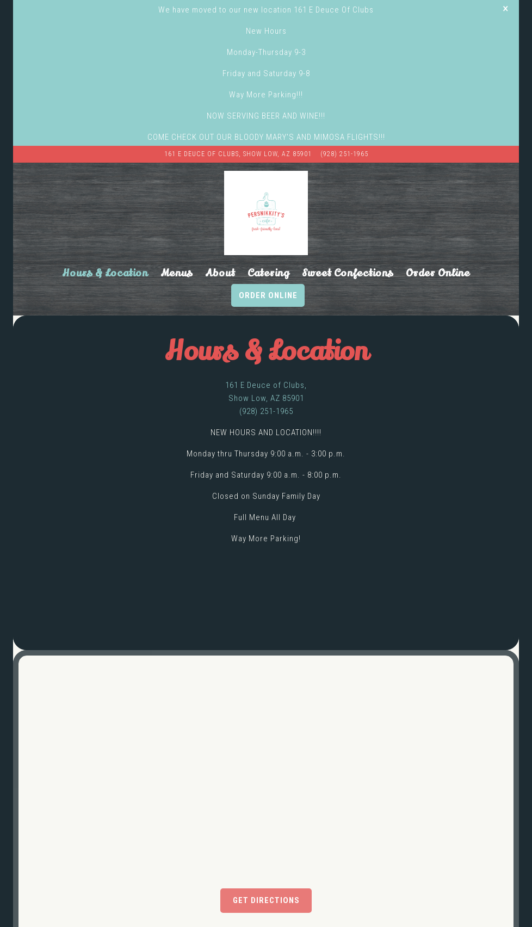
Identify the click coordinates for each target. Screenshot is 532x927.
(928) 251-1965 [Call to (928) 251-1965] (344, 137)
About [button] (220, 256)
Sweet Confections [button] (347, 256)
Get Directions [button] (266, 884)
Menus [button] (176, 256)
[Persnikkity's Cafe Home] (266, 196)
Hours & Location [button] (105, 256)
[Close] (506, 8)
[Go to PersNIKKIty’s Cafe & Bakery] (238, 137)
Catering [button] (268, 256)
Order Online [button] (438, 256)
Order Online (268, 278)
